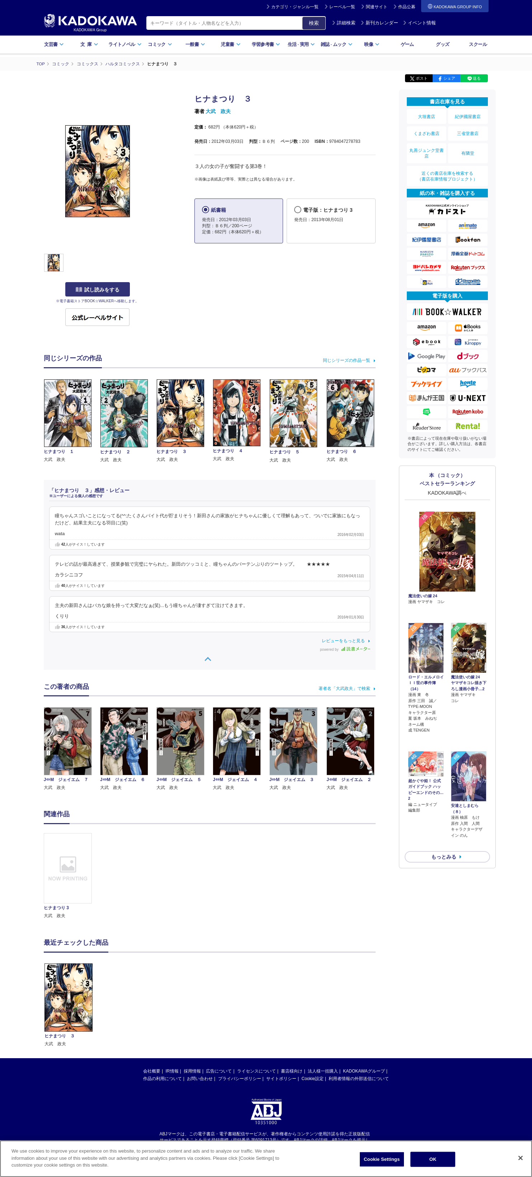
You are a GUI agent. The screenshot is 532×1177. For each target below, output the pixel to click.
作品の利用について (162, 1078)
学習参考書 (266, 44)
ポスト (422, 78)
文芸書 (54, 44)
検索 (314, 23)
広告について (219, 1070)
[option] (72, 876)
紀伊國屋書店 (468, 115)
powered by (345, 649)
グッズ (442, 44)
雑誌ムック (337, 44)
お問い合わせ (200, 1078)
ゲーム (407, 44)
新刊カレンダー (379, 22)
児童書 (230, 44)
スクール (477, 44)
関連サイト (376, 6)
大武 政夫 (218, 111)
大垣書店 (426, 115)
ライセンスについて (256, 1070)
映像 (372, 44)
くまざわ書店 (426, 130)
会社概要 (151, 1070)
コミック (160, 44)
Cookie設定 (313, 1078)
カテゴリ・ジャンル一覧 (295, 6)
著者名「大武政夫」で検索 (344, 688)
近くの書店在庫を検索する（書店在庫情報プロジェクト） (447, 168)
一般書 (195, 44)
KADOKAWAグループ (364, 1070)
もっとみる (443, 809)
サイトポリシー (281, 1078)
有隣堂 (467, 147)
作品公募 (406, 6)
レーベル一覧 (342, 6)
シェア (449, 78)
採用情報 (192, 1070)
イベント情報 (419, 22)
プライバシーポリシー (239, 1078)
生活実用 (301, 44)
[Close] (520, 1158)
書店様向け (291, 1070)
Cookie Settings (382, 1159)
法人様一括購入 (323, 1070)
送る (477, 78)
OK (433, 1159)
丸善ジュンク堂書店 (426, 148)
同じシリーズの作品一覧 (346, 360)
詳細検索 (344, 22)
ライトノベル (124, 44)
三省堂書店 (468, 130)
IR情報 (172, 1070)
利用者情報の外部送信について (359, 1078)
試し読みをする (97, 290)
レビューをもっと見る (343, 640)
